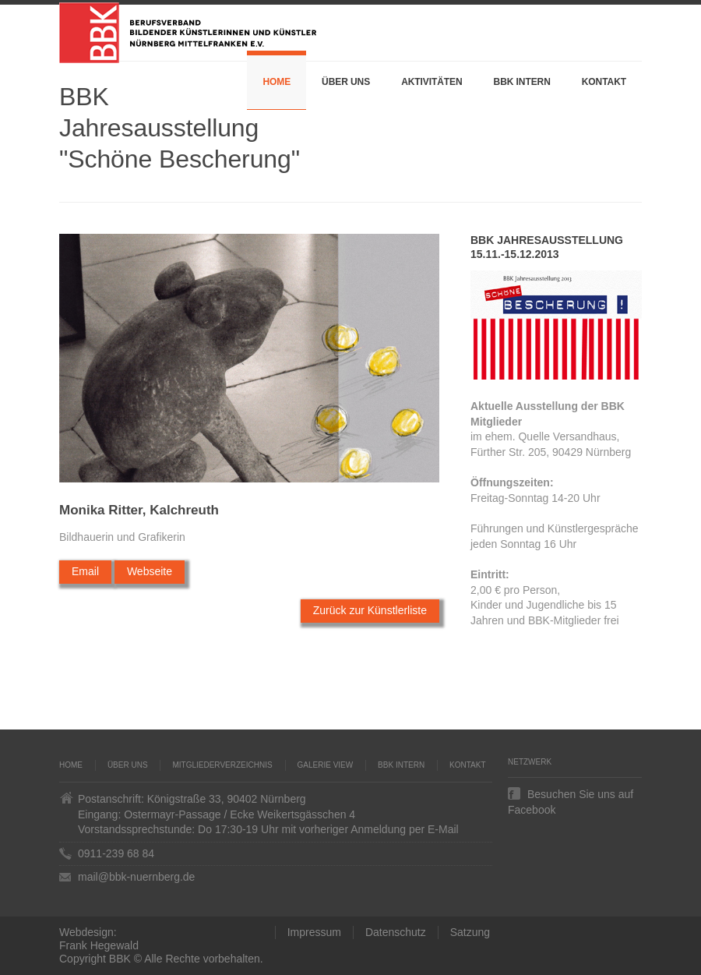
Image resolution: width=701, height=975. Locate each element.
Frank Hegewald (99, 945)
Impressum (314, 932)
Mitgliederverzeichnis (222, 765)
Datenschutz (395, 932)
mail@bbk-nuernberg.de (136, 877)
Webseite (149, 571)
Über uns (346, 81)
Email (85, 571)
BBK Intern (522, 81)
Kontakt (604, 81)
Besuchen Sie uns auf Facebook (570, 794)
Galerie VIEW (326, 765)
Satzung (470, 932)
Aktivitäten (431, 81)
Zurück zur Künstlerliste (370, 610)
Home (276, 81)
